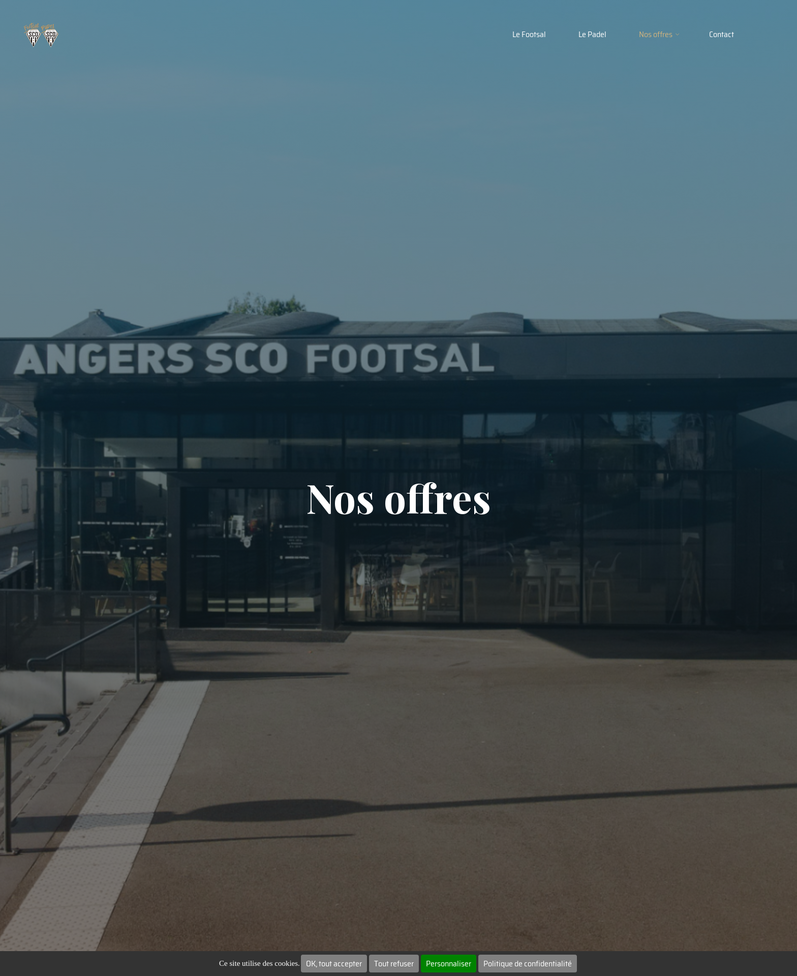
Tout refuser (394, 963)
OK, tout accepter (334, 963)
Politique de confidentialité (527, 963)
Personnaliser (448, 963)
